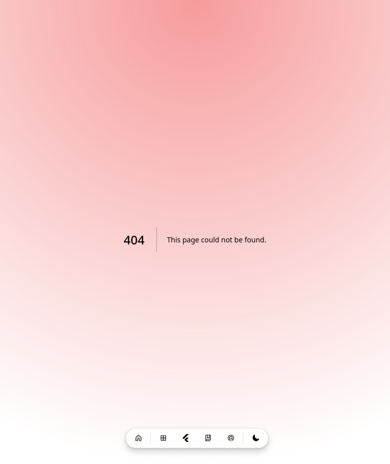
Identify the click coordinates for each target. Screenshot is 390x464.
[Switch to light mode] (255, 438)
